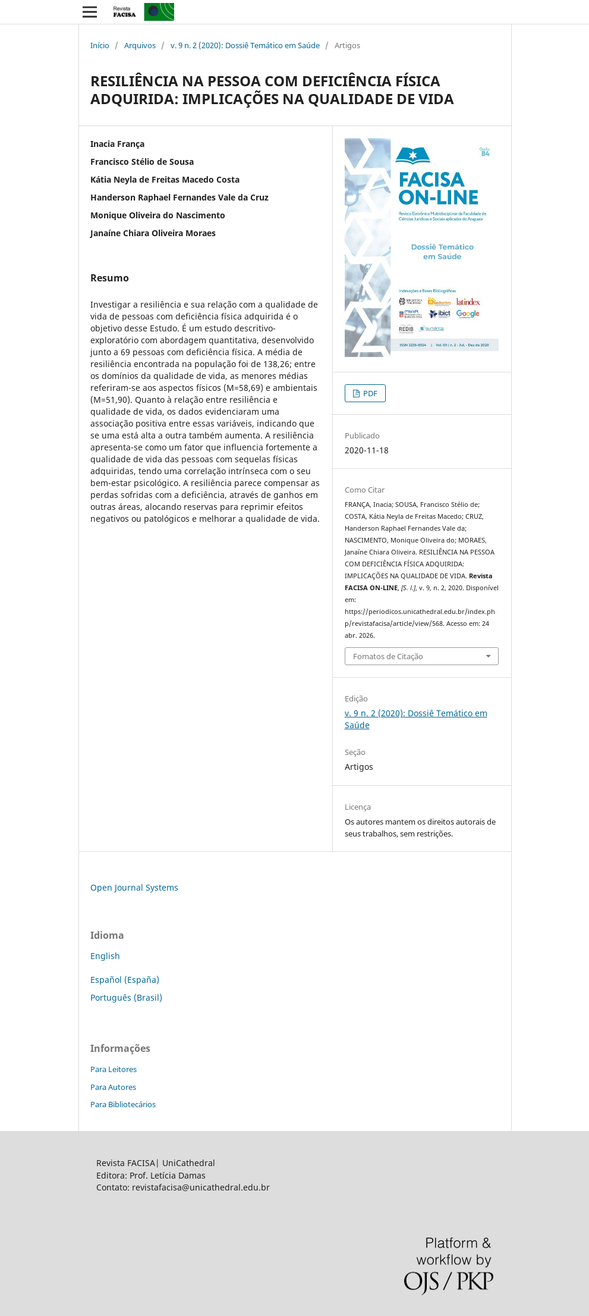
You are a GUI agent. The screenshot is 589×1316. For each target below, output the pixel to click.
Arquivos (140, 45)
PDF (369, 393)
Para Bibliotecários (123, 1104)
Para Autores (113, 1087)
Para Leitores (113, 1069)
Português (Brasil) (126, 997)
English (105, 955)
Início (99, 45)
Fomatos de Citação (388, 656)
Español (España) (124, 979)
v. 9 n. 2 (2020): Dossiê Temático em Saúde (245, 45)
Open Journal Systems (134, 887)
